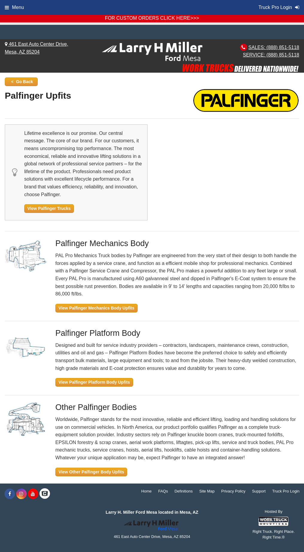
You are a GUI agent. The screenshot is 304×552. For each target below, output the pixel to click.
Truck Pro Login (286, 491)
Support (259, 491)
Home (146, 491)
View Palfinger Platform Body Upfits (94, 382)
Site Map (207, 491)
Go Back (21, 81)
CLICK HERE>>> (179, 18)
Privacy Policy (233, 491)
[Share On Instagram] (21, 494)
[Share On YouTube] (33, 494)
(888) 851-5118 (283, 47)
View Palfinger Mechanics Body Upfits (96, 308)
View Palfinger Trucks (49, 208)
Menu (14, 7)
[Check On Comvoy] (44, 494)
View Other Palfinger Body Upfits (91, 471)
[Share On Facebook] (9, 494)
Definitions (183, 491)
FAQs (163, 491)
